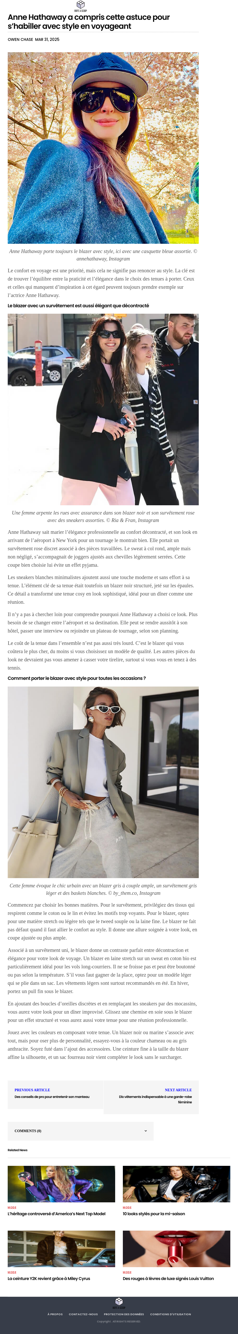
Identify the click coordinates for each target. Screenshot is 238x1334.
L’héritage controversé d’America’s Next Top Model (57, 1214)
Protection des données (124, 1314)
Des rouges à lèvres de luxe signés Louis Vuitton (168, 1279)
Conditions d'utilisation (170, 1314)
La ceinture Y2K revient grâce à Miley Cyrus (49, 1279)
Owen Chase (20, 39)
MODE (12, 1207)
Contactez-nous (83, 1314)
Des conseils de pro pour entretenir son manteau (52, 1096)
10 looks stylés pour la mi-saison (154, 1214)
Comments (28, 1131)
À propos (55, 1314)
